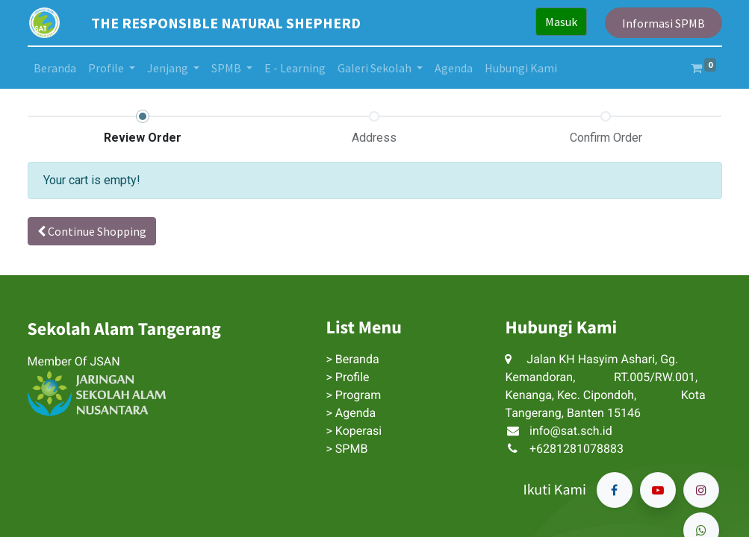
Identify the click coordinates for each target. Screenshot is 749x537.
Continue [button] (91, 231)
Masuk (561, 21)
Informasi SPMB (663, 23)
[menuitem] (55, 68)
